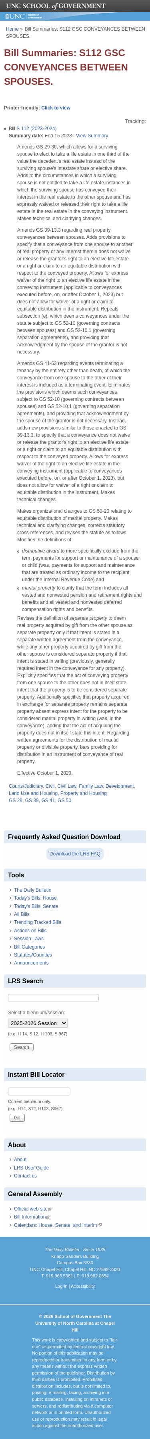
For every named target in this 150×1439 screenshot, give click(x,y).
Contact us (25, 1176)
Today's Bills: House (35, 898)
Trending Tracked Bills (37, 922)
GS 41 (48, 800)
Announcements (31, 963)
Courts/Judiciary (26, 786)
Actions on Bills (30, 930)
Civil (50, 786)
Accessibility (83, 1286)
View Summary (92, 136)
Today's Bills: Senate (36, 906)
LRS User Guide (31, 1168)
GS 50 (64, 800)
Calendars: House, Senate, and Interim (58, 1225)
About (20, 1159)
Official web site (33, 1209)
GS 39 (32, 800)
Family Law (91, 786)
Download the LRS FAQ (75, 854)
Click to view (55, 108)
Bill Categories (29, 947)
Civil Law (66, 786)
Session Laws (29, 938)
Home (12, 29)
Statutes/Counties (33, 955)
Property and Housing (83, 793)
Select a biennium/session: (36, 1012)
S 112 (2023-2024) (36, 128)
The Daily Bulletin (32, 890)
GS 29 (15, 800)
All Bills (22, 914)
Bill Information (32, 1217)
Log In (61, 1286)
